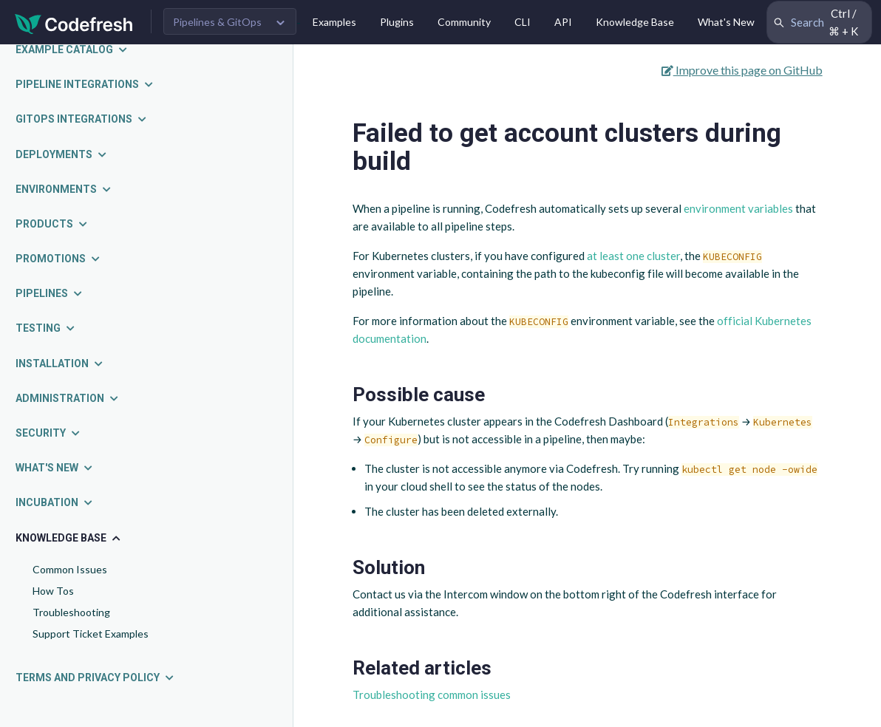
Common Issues (70, 569)
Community (464, 22)
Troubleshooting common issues (432, 694)
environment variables (738, 208)
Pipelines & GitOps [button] (217, 22)
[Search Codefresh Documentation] (819, 22)
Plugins (397, 22)
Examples (334, 22)
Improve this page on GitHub (742, 70)
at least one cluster (633, 255)
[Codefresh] (74, 22)
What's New (726, 22)
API (563, 22)
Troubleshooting (71, 612)
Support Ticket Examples (91, 633)
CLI (522, 22)
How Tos (53, 590)
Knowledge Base (635, 22)
